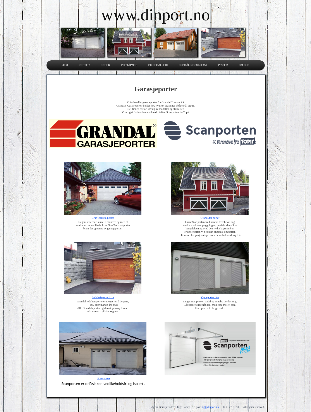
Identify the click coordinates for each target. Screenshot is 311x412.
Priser (223, 65)
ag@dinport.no (210, 407)
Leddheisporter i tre (103, 297)
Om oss (244, 65)
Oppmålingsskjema (193, 65)
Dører (105, 65)
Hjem (64, 65)
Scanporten (103, 378)
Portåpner (129, 65)
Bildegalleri (158, 65)
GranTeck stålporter (103, 217)
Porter (84, 65)
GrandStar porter (210, 217)
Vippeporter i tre (210, 297)
